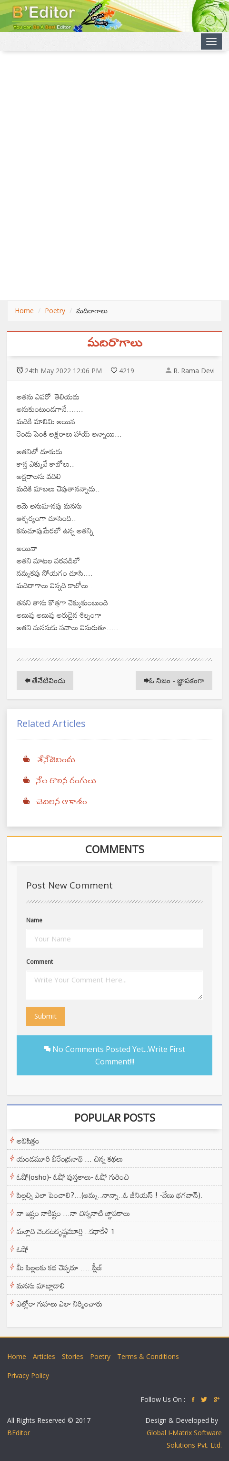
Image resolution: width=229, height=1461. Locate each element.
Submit (45, 1016)
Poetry (55, 310)
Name (34, 920)
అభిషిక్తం (28, 1140)
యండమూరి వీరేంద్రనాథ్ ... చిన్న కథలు (70, 1158)
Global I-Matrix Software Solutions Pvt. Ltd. (184, 1439)
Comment (39, 962)
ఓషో (23, 1249)
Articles (44, 1356)
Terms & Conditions (148, 1356)
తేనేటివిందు (45, 680)
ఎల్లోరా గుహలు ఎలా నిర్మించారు (59, 1303)
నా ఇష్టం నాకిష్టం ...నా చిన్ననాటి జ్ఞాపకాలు (73, 1213)
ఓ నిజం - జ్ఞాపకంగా (174, 680)
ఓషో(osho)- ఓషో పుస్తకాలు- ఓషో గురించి (73, 1177)
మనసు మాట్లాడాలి (41, 1285)
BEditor (18, 1432)
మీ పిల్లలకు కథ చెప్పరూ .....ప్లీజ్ (59, 1267)
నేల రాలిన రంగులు (66, 781)
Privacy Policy (28, 1375)
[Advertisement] (114, 175)
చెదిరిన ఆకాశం (61, 802)
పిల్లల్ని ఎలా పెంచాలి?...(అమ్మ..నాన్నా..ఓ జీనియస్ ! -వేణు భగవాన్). (110, 1195)
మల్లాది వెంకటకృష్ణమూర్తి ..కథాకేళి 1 (66, 1231)
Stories (72, 1356)
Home (24, 310)
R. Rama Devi (194, 370)
